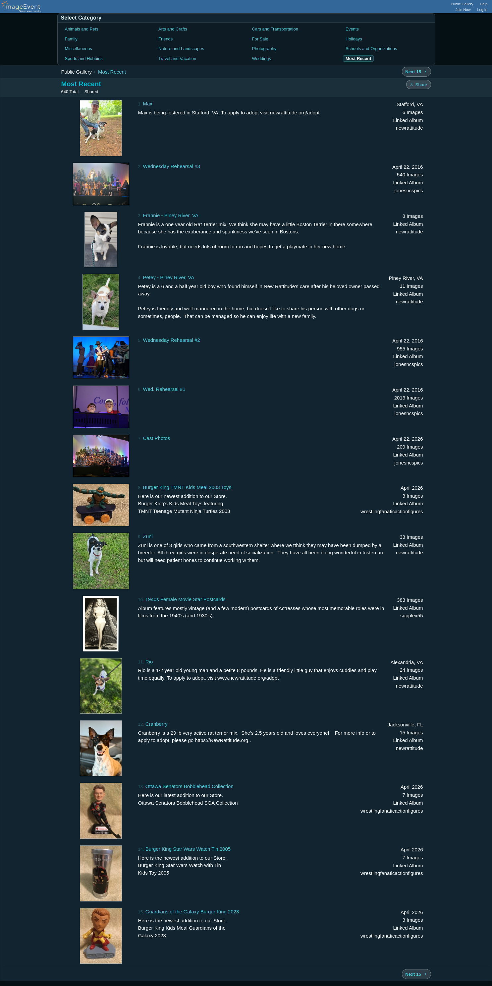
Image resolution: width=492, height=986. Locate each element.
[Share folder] (418, 84)
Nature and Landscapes (181, 48)
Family (71, 38)
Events (352, 29)
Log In (482, 10)
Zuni (148, 536)
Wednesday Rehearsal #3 (171, 166)
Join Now (463, 10)
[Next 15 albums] (416, 72)
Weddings (261, 58)
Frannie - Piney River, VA (170, 215)
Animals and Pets (81, 29)
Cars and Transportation (275, 29)
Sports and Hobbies (84, 58)
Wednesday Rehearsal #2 (171, 340)
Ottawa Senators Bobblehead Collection (189, 786)
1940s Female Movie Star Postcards (185, 599)
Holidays (354, 38)
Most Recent (112, 72)
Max (147, 103)
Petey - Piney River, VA (168, 277)
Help (483, 4)
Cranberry (156, 724)
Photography (264, 48)
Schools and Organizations (371, 48)
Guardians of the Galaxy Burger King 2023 (192, 911)
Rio (149, 661)
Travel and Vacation (177, 58)
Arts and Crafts (172, 29)
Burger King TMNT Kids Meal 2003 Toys (187, 487)
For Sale (260, 38)
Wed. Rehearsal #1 (164, 389)
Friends (165, 38)
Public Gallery (462, 4)
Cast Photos (156, 438)
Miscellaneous (78, 48)
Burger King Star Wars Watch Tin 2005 (188, 849)
